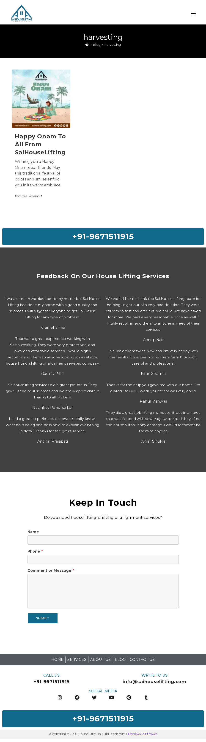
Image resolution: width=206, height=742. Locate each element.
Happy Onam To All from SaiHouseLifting (40, 145)
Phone (35, 553)
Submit (42, 620)
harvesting (113, 45)
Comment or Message (50, 572)
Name (33, 534)
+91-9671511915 (51, 683)
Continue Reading (28, 196)
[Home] (87, 45)
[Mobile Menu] (193, 13)
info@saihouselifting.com (154, 683)
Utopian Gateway (142, 737)
